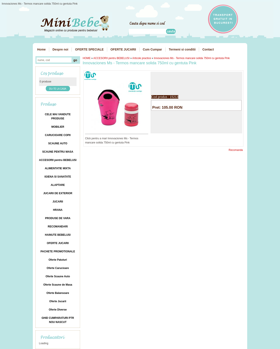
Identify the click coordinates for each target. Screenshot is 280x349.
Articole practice (141, 58)
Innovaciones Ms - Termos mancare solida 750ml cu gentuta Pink (192, 58)
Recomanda (236, 150)
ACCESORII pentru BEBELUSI (111, 58)
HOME (87, 58)
